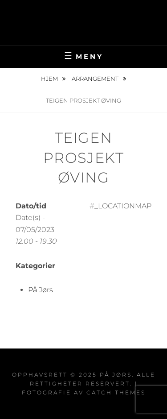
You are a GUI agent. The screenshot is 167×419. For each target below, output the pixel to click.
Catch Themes (116, 392)
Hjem (50, 78)
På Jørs (83, 16)
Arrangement (96, 78)
